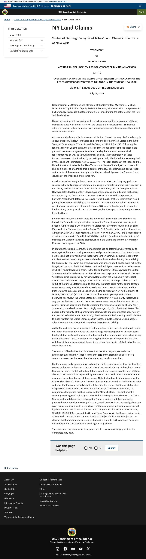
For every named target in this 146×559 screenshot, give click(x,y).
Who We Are (27, 40)
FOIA (42, 489)
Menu (141, 12)
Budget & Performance (51, 480)
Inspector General (48, 501)
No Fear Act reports (49, 505)
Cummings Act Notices (51, 484)
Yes (90, 448)
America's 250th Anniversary (37, 6)
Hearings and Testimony (27, 45)
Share (133, 27)
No (100, 448)
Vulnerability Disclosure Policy (19, 517)
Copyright (9, 494)
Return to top (11, 468)
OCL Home (15, 35)
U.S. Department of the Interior (72, 12)
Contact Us (9, 489)
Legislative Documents (27, 51)
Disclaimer (9, 498)
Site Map (8, 512)
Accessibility (10, 484)
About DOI (9, 480)
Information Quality (13, 503)
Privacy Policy (11, 508)
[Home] (5, 12)
